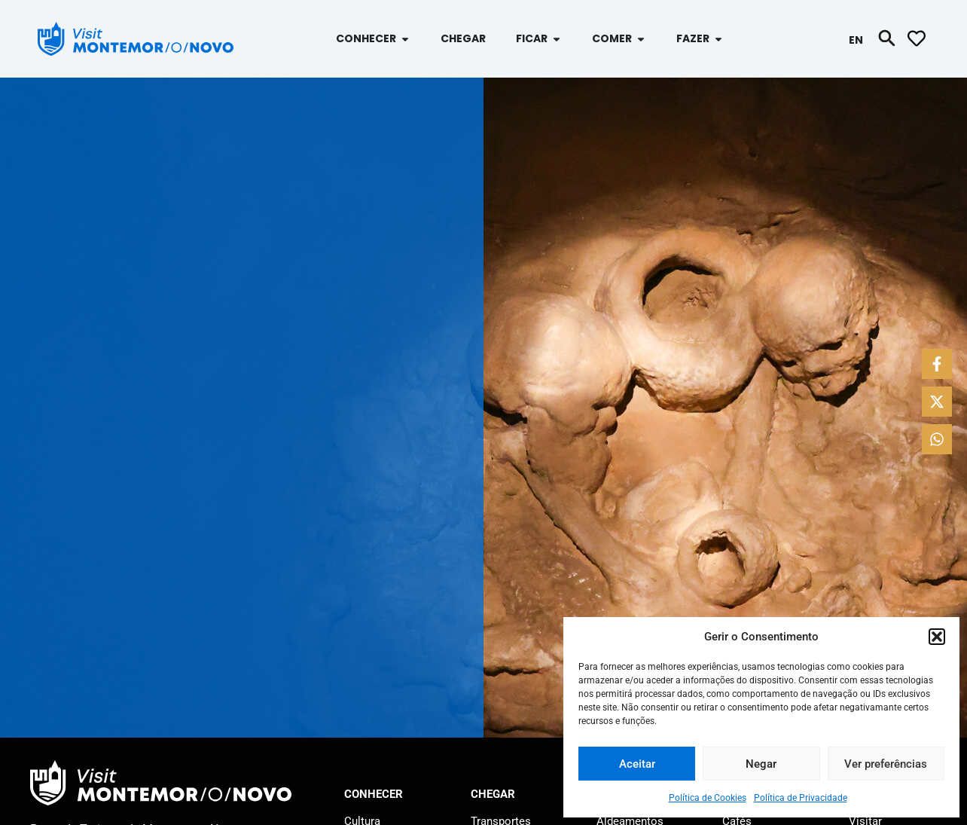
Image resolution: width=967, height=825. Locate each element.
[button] (936, 636)
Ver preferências (885, 764)
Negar (761, 764)
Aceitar (637, 764)
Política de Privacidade (800, 798)
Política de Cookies (707, 798)
